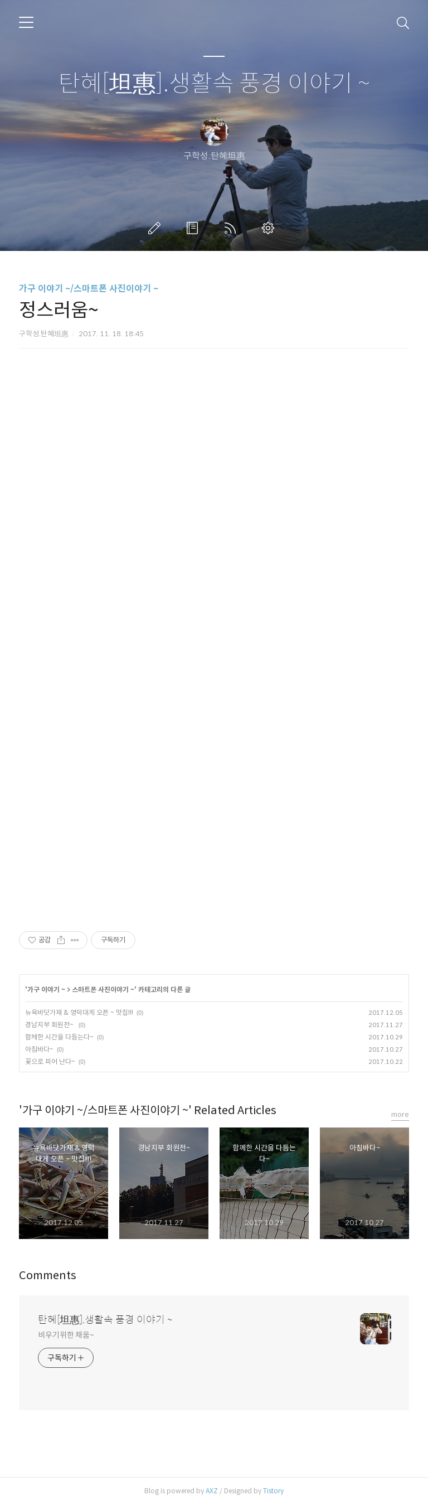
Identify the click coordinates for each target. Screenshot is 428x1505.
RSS (232, 228)
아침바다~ (39, 1049)
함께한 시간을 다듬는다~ (59, 1037)
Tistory (273, 1491)
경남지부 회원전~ (50, 1024)
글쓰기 (156, 228)
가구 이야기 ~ (46, 989)
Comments (47, 1276)
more (400, 1114)
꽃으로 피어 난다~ (50, 1061)
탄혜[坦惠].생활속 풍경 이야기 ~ (214, 84)
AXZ (212, 1491)
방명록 (194, 228)
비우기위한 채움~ (66, 1335)
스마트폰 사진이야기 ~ (103, 989)
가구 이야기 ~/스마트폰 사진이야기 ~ (88, 288)
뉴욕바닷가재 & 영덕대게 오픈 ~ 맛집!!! (79, 1012)
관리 (270, 228)
